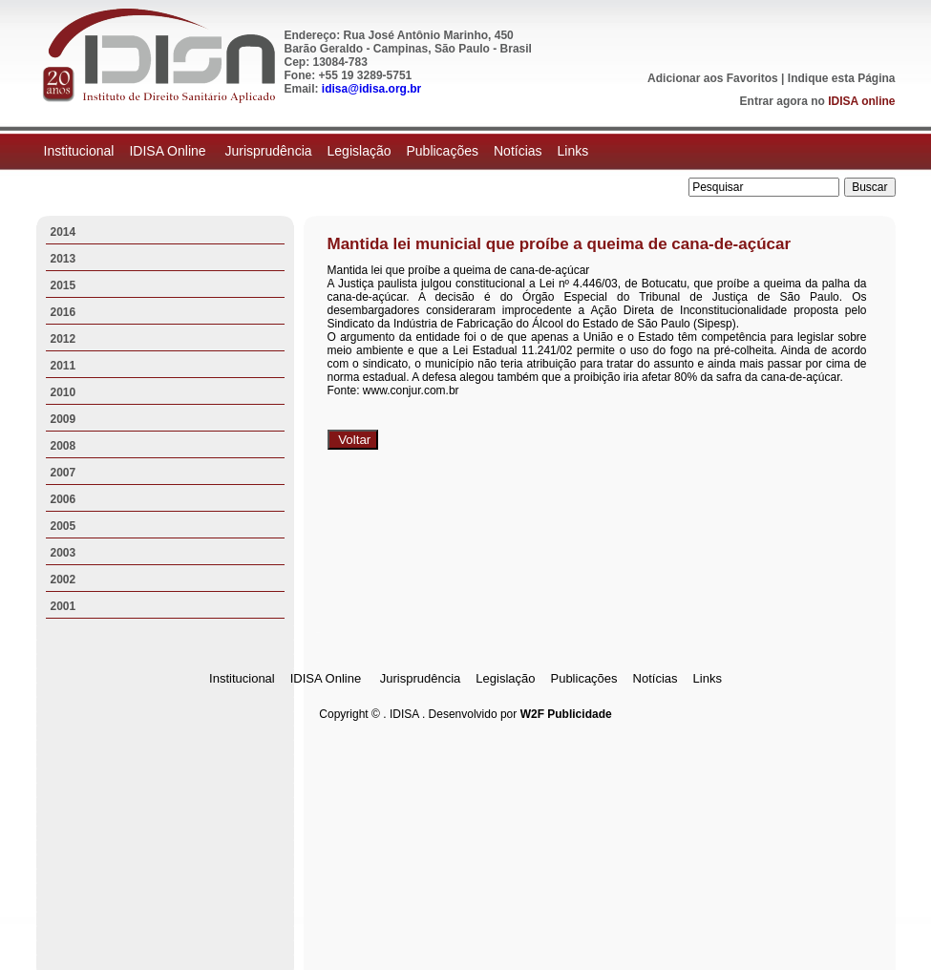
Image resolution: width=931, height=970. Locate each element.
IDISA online (861, 101)
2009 (63, 419)
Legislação (359, 150)
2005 (63, 526)
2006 (63, 499)
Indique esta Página (842, 78)
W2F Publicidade (566, 714)
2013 (63, 258)
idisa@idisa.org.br (371, 88)
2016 (63, 312)
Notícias (518, 150)
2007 (63, 472)
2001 (63, 606)
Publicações (442, 150)
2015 (63, 285)
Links (573, 150)
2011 (63, 365)
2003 (63, 552)
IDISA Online (169, 150)
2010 (63, 392)
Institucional (79, 150)
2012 (63, 339)
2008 (63, 446)
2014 (63, 232)
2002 (63, 579)
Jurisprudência (267, 150)
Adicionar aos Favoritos (712, 78)
